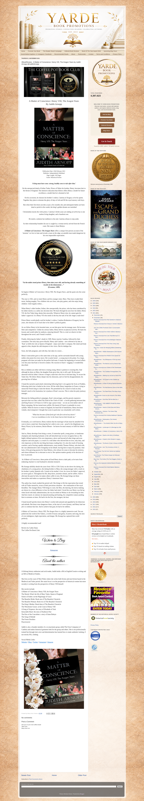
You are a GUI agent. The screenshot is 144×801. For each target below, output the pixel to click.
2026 (94, 300)
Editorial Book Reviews (72, 51)
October (96, 471)
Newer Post (26, 775)
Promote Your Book (34, 51)
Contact (91, 54)
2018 (94, 502)
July (95, 479)
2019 (94, 499)
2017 (94, 504)
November (97, 317)
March (96, 489)
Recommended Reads (61, 54)
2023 (94, 308)
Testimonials (82, 54)
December (97, 315)
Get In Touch (106, 141)
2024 (94, 305)
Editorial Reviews (106, 125)
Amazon (54, 550)
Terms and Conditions (103, 54)
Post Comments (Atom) (35, 779)
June (95, 481)
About (73, 54)
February (97, 491)
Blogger (82, 794)
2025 (94, 303)
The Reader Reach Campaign (52, 51)
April (95, 486)
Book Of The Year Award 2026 (91, 51)
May (95, 484)
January (96, 494)
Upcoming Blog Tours (110, 51)
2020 (94, 497)
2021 (94, 313)
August (96, 476)
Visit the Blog (107, 114)
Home (23, 51)
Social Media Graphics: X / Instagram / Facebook (36, 54)
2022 (94, 310)
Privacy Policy (117, 54)
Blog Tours (106, 130)
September (97, 474)
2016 (94, 507)
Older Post (82, 775)
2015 (94, 509)
